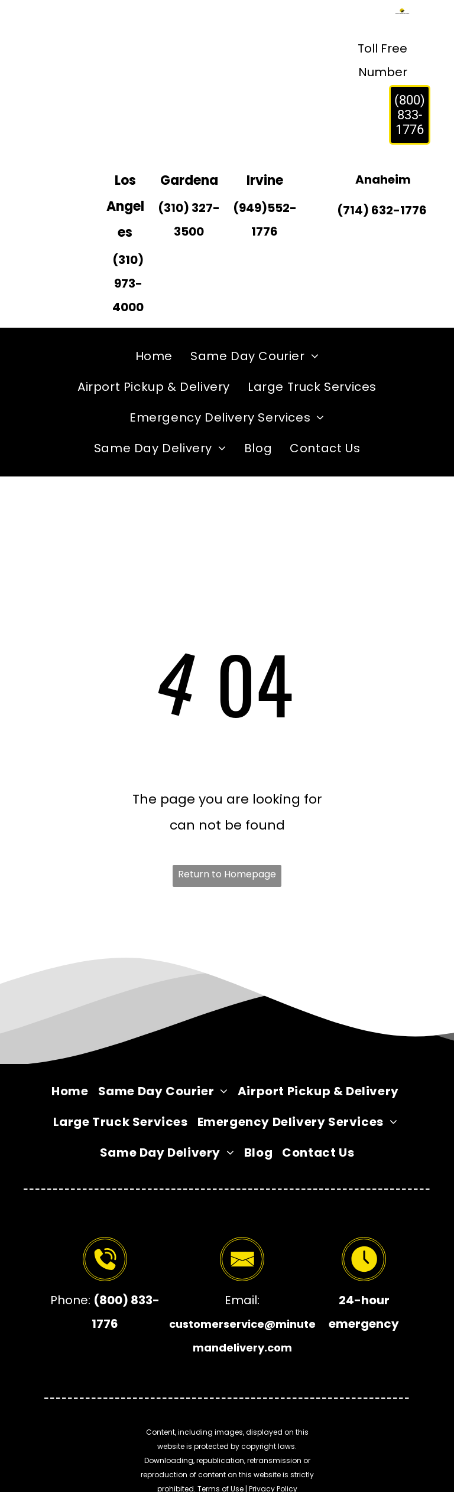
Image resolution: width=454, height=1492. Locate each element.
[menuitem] (154, 356)
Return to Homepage (227, 874)
